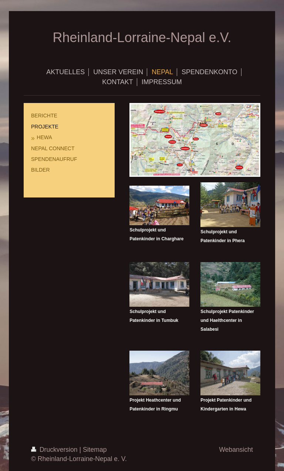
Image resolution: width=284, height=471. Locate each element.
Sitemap (95, 449)
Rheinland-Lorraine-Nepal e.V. (142, 37)
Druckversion (55, 449)
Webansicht (236, 449)
